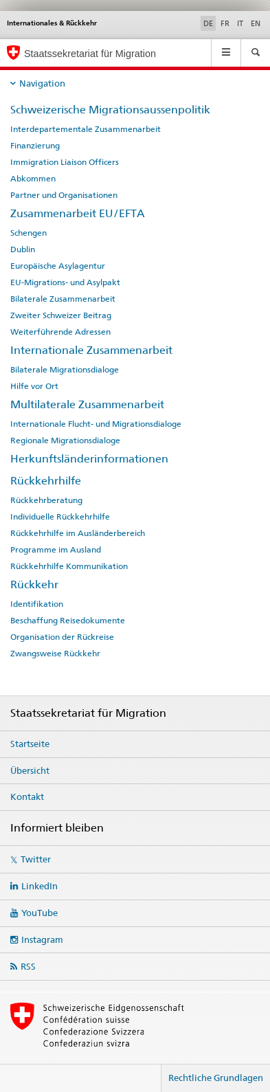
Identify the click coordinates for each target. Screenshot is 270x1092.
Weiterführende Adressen (60, 332)
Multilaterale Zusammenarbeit (87, 404)
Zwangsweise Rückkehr (55, 653)
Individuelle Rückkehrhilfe (60, 517)
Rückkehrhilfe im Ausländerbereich (77, 533)
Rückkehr (34, 584)
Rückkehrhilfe (45, 480)
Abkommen (33, 178)
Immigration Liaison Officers (64, 162)
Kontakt (27, 796)
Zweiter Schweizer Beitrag (60, 315)
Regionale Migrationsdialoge (65, 440)
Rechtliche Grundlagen (215, 1077)
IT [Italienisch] (240, 23)
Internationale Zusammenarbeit (91, 350)
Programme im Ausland (55, 550)
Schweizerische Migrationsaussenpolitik (110, 109)
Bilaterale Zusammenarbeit (62, 299)
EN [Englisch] (255, 23)
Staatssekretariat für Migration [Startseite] (90, 53)
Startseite (29, 743)
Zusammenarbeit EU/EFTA (77, 213)
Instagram (42, 939)
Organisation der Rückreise (62, 637)
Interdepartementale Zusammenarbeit (85, 129)
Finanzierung (35, 146)
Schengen (28, 233)
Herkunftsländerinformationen (89, 458)
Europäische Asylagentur (57, 266)
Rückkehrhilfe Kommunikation (69, 566)
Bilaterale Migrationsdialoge (64, 370)
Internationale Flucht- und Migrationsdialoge (95, 424)
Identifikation (36, 604)
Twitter (36, 859)
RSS (28, 966)
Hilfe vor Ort (34, 386)
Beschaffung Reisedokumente (67, 620)
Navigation (42, 83)
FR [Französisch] (225, 23)
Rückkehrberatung (46, 500)
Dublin (22, 249)
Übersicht (29, 770)
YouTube (39, 912)
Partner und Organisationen (63, 195)
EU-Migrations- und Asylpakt (65, 282)
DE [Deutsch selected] (208, 23)
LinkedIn (39, 885)
